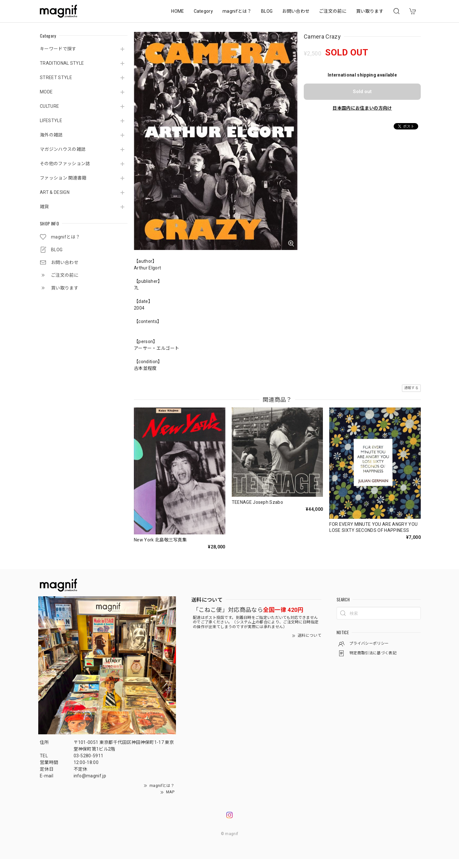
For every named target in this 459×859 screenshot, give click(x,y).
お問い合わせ (296, 11)
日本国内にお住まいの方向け (362, 108)
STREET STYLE (56, 77)
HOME (177, 11)
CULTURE (49, 106)
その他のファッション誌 (65, 163)
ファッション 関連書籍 (63, 177)
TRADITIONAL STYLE (62, 63)
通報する (411, 388)
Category (203, 11)
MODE (46, 91)
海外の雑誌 (51, 134)
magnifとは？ (236, 11)
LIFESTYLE (51, 120)
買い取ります (369, 11)
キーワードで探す (58, 48)
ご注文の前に (332, 11)
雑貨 (44, 206)
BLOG (267, 11)
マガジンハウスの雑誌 (62, 149)
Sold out (362, 91)
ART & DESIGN (54, 192)
